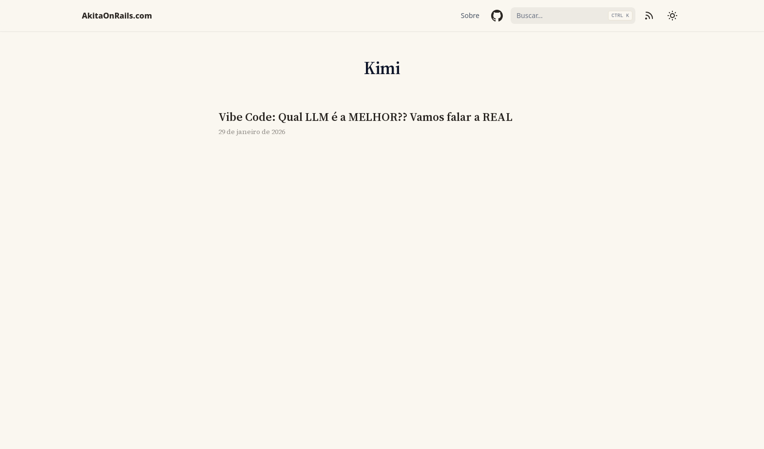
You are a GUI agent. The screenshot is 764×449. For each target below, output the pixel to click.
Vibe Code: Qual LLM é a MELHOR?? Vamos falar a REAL (365, 117)
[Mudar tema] (672, 15)
